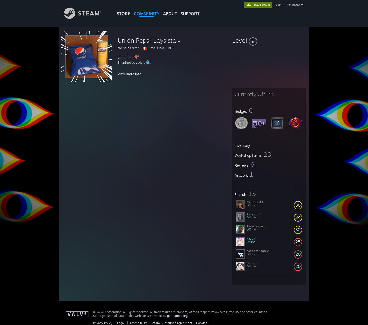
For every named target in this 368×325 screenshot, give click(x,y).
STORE (123, 13)
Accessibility (138, 323)
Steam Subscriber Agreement (171, 323)
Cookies (201, 323)
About (170, 13)
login (278, 4)
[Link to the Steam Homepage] (86, 17)
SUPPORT (190, 13)
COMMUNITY (146, 13)
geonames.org (177, 316)
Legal (121, 323)
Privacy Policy (102, 323)
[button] (269, 40)
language (294, 4)
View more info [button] (129, 74)
